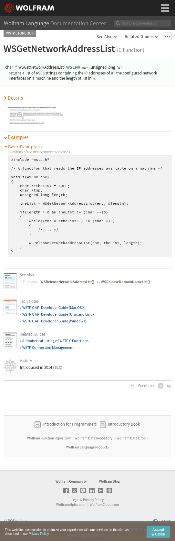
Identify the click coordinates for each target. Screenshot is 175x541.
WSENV (73, 67)
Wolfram (21, 520)
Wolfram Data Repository (93, 438)
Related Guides (139, 36)
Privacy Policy (93, 499)
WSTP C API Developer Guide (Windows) (54, 321)
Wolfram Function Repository (49, 438)
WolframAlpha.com (70, 504)
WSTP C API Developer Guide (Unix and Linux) (59, 314)
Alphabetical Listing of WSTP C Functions (55, 340)
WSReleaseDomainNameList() (125, 281)
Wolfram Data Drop (131, 438)
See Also (105, 36)
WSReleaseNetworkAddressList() (67, 281)
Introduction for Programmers (69, 424)
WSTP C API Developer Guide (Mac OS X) (54, 307)
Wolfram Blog (109, 481)
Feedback (146, 386)
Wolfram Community (71, 481)
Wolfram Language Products (87, 447)
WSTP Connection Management (48, 347)
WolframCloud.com (104, 504)
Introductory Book (124, 424)
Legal (75, 499)
